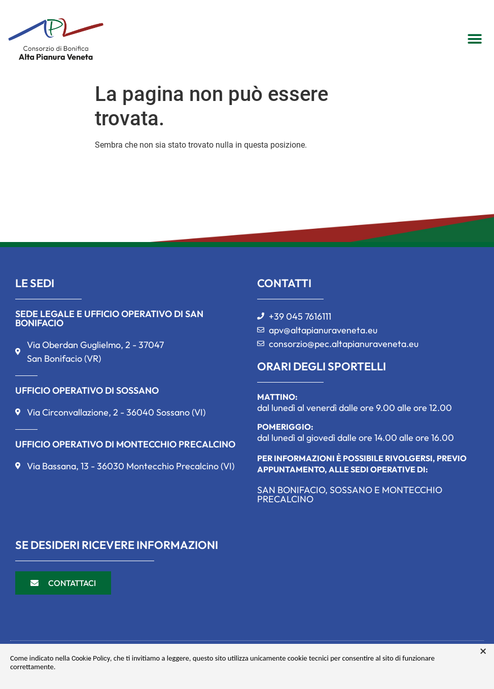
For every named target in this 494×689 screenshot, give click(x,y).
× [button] (483, 651)
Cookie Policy (91, 658)
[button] (474, 38)
